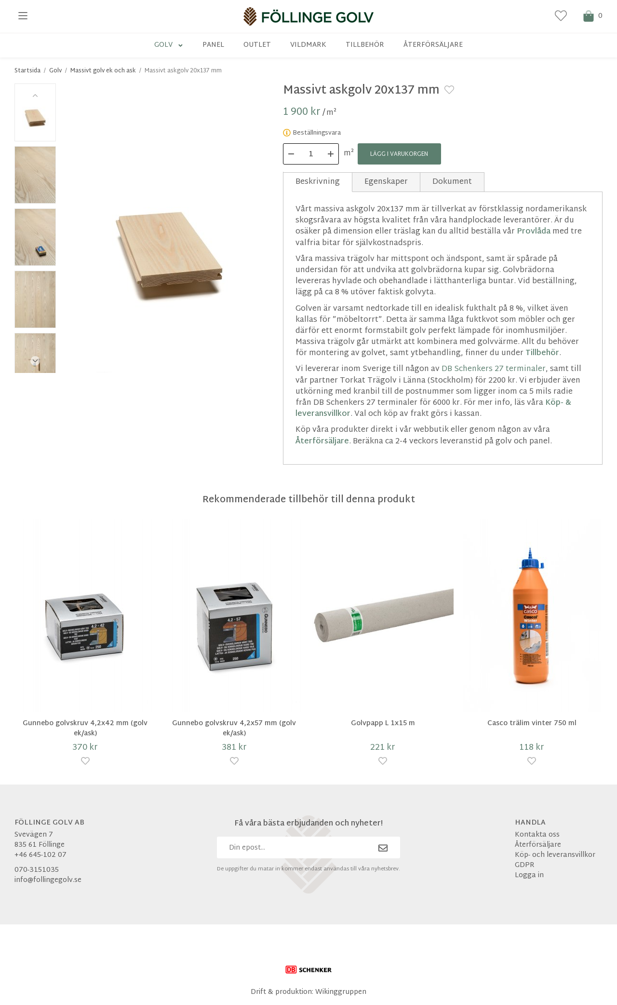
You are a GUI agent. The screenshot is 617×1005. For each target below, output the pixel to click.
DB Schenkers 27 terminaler (494, 369)
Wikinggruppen (340, 992)
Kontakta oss (537, 835)
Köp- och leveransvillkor (555, 856)
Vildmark (308, 45)
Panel (213, 45)
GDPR (525, 866)
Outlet (257, 45)
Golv (169, 45)
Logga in (529, 876)
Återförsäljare (433, 45)
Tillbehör (365, 45)
